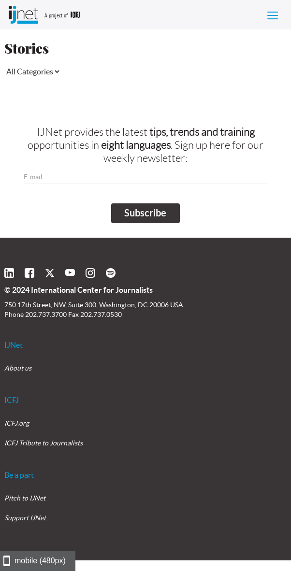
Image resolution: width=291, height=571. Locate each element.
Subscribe (145, 212)
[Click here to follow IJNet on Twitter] (50, 273)
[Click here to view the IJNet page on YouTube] (70, 273)
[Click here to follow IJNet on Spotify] (111, 273)
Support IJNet (25, 518)
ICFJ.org (16, 423)
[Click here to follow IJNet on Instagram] (90, 273)
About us (17, 368)
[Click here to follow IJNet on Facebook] (29, 273)
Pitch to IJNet (24, 498)
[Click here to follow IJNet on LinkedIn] (9, 273)
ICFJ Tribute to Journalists (43, 443)
